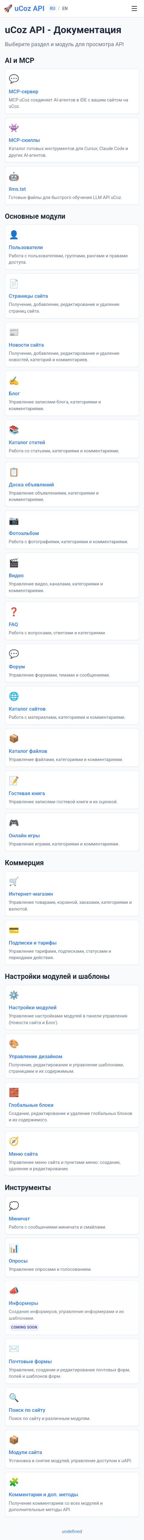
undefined (72, 1531)
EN (65, 8)
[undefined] (134, 8)
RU (52, 8)
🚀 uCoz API (24, 8)
